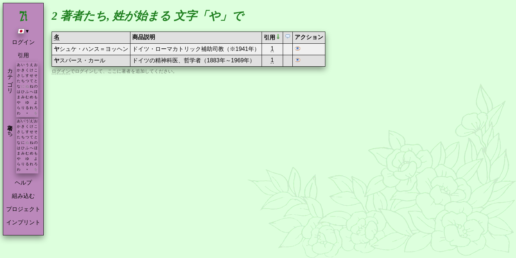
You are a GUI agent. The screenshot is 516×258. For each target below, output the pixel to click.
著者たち (10, 127)
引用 (23, 55)
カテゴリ (10, 77)
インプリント (23, 222)
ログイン (23, 42)
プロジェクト (23, 209)
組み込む (23, 196)
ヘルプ (23, 183)
